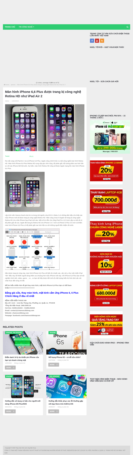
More (10, 368)
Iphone (13, 84)
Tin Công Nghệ (26, 27)
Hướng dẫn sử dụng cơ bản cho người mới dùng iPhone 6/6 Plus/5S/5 (22, 402)
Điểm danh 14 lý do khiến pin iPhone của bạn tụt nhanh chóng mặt (22, 358)
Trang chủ (10, 27)
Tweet (7, 156)
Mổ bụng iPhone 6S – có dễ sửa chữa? (65, 357)
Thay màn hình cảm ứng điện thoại (26, 448)
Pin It (31, 156)
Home (7, 84)
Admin (7, 101)
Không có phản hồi (19, 363)
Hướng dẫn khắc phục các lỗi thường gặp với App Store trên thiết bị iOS (66, 402)
